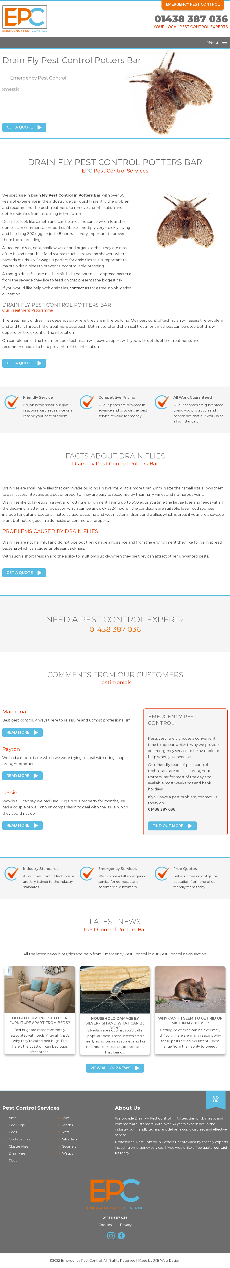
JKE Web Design (166, 1261)
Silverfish (69, 1139)
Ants (12, 1118)
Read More (18, 732)
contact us (79, 288)
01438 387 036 (191, 19)
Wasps (67, 1153)
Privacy (126, 1225)
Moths (67, 1125)
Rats (65, 1132)
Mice (66, 1118)
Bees (13, 1132)
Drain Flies (17, 1153)
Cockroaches (19, 1139)
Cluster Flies (18, 1146)
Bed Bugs (16, 1125)
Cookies (105, 1225)
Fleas (13, 1161)
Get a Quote (20, 127)
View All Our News (110, 1068)
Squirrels (69, 1146)
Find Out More (168, 826)
